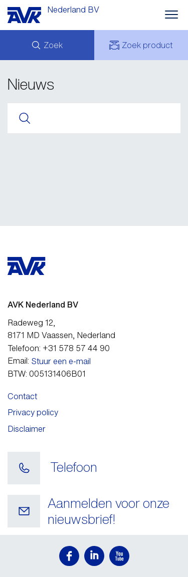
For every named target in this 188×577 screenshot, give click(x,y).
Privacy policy (33, 412)
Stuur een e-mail (61, 361)
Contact (22, 396)
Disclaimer (27, 429)
